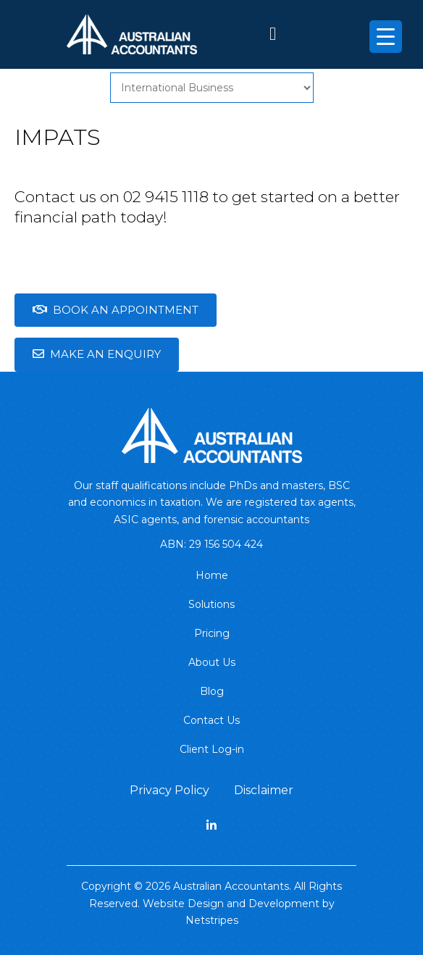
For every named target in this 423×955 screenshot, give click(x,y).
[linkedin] (211, 825)
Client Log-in (212, 749)
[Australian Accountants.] (212, 434)
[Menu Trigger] (385, 36)
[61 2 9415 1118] (272, 36)
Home (212, 575)
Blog (212, 691)
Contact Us (211, 720)
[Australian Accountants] (132, 33)
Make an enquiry (97, 354)
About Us (211, 662)
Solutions (211, 604)
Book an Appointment (115, 310)
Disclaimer (263, 790)
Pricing (212, 633)
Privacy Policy (169, 790)
